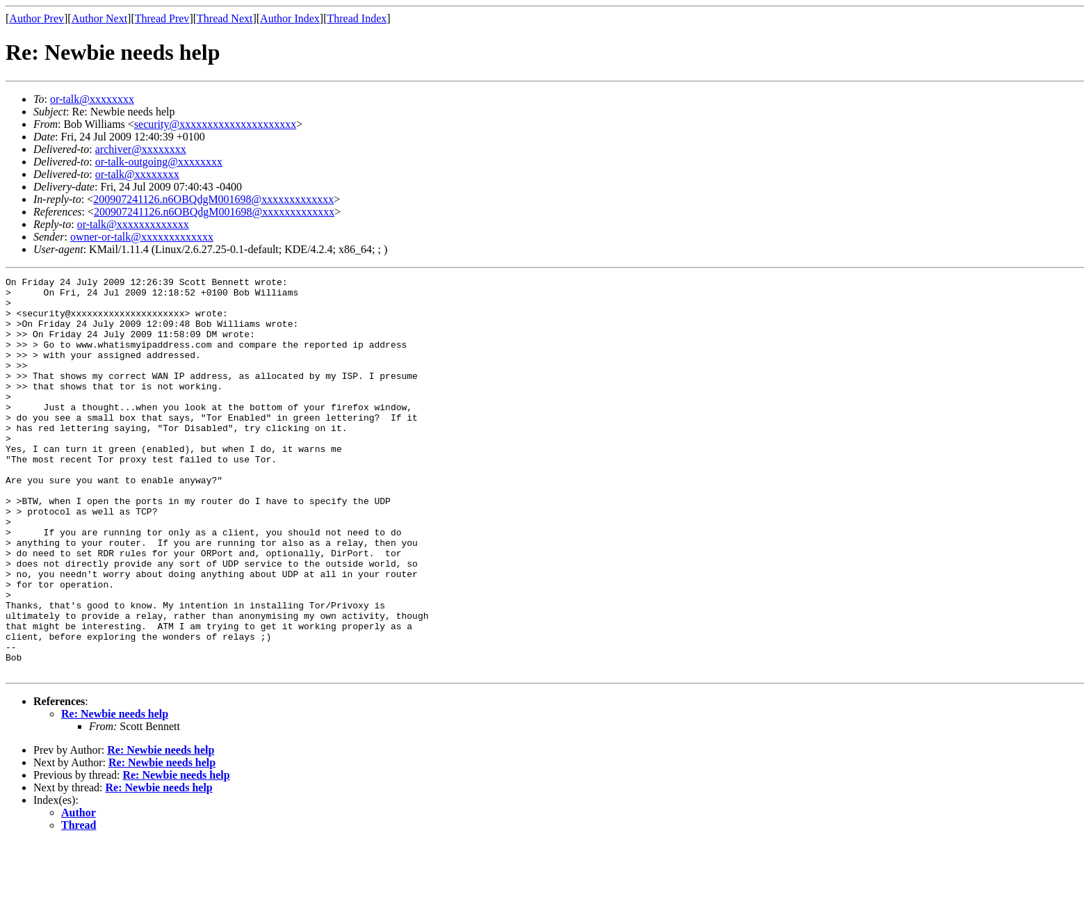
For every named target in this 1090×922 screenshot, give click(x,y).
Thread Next (224, 18)
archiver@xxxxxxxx (140, 149)
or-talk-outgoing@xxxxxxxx (158, 162)
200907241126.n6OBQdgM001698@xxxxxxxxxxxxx (213, 199)
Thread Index (357, 18)
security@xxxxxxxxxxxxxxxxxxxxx (215, 124)
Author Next (99, 18)
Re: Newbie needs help (114, 793)
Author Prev (36, 18)
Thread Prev (162, 18)
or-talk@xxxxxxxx (92, 99)
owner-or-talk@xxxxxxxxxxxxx (141, 237)
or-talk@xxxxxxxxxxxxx (133, 224)
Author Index (290, 18)
